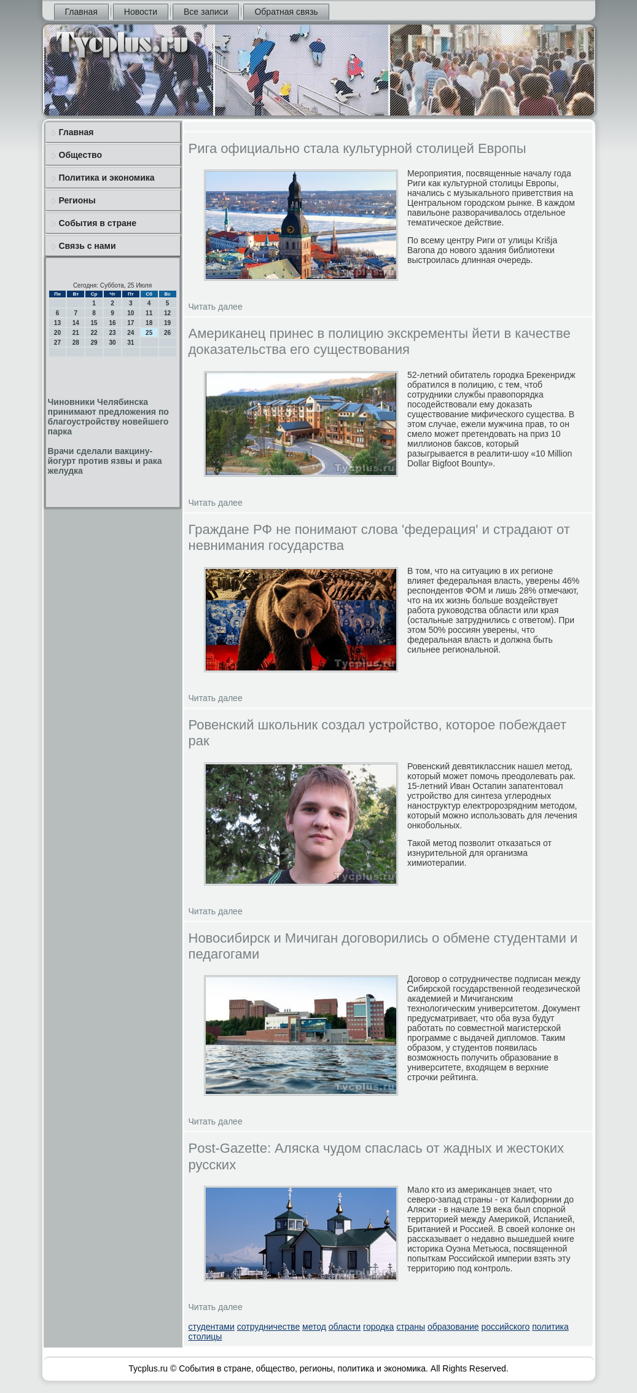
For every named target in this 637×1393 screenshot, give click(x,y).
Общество (81, 155)
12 (167, 313)
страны (410, 1327)
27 (57, 342)
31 (130, 342)
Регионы (77, 200)
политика (550, 1327)
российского (505, 1327)
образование (453, 1327)
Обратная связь (286, 12)
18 (149, 323)
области (345, 1327)
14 (75, 323)
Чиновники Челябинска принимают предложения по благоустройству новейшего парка (108, 416)
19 (167, 323)
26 (167, 332)
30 (112, 342)
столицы (205, 1336)
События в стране (98, 223)
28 (75, 342)
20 (57, 332)
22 (94, 332)
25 (149, 332)
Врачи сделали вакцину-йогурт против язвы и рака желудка (105, 461)
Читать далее (216, 307)
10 (130, 313)
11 (149, 313)
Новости (140, 12)
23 (112, 332)
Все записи (206, 12)
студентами (212, 1327)
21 (75, 332)
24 (130, 332)
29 (94, 342)
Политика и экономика (107, 177)
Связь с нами (87, 246)
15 (94, 323)
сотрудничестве (268, 1327)
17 (130, 323)
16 (112, 323)
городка (378, 1327)
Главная (81, 12)
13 (57, 323)
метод (314, 1327)
